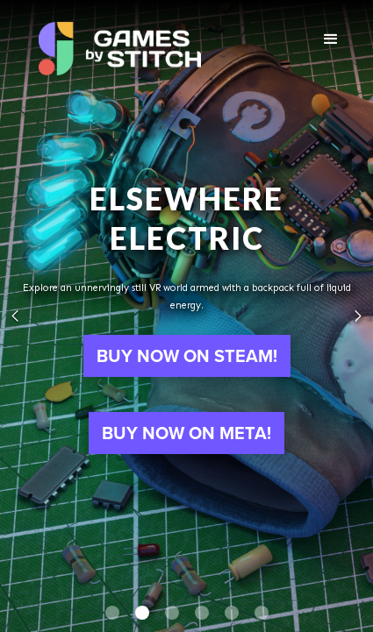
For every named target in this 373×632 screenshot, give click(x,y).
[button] (331, 39)
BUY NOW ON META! (186, 433)
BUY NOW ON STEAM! (187, 356)
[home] (120, 44)
